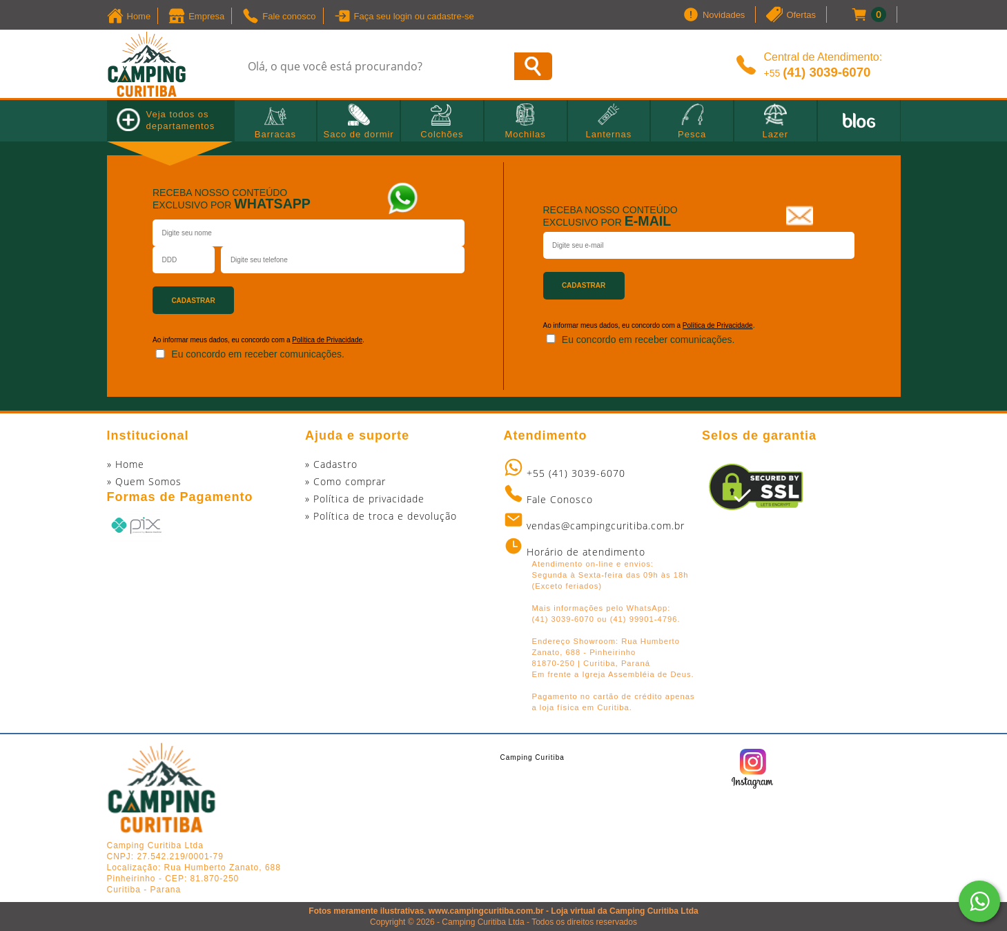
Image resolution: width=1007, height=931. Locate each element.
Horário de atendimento (586, 551)
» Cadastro (331, 464)
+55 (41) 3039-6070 (576, 473)
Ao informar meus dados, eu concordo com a (613, 325)
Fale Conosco (560, 499)
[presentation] (389, 294)
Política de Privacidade (327, 340)
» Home (125, 464)
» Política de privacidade (364, 498)
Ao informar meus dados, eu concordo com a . (258, 340)
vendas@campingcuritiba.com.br (606, 525)
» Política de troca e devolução (381, 515)
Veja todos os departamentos (166, 119)
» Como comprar (345, 481)
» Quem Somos (144, 481)
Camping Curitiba (532, 757)
